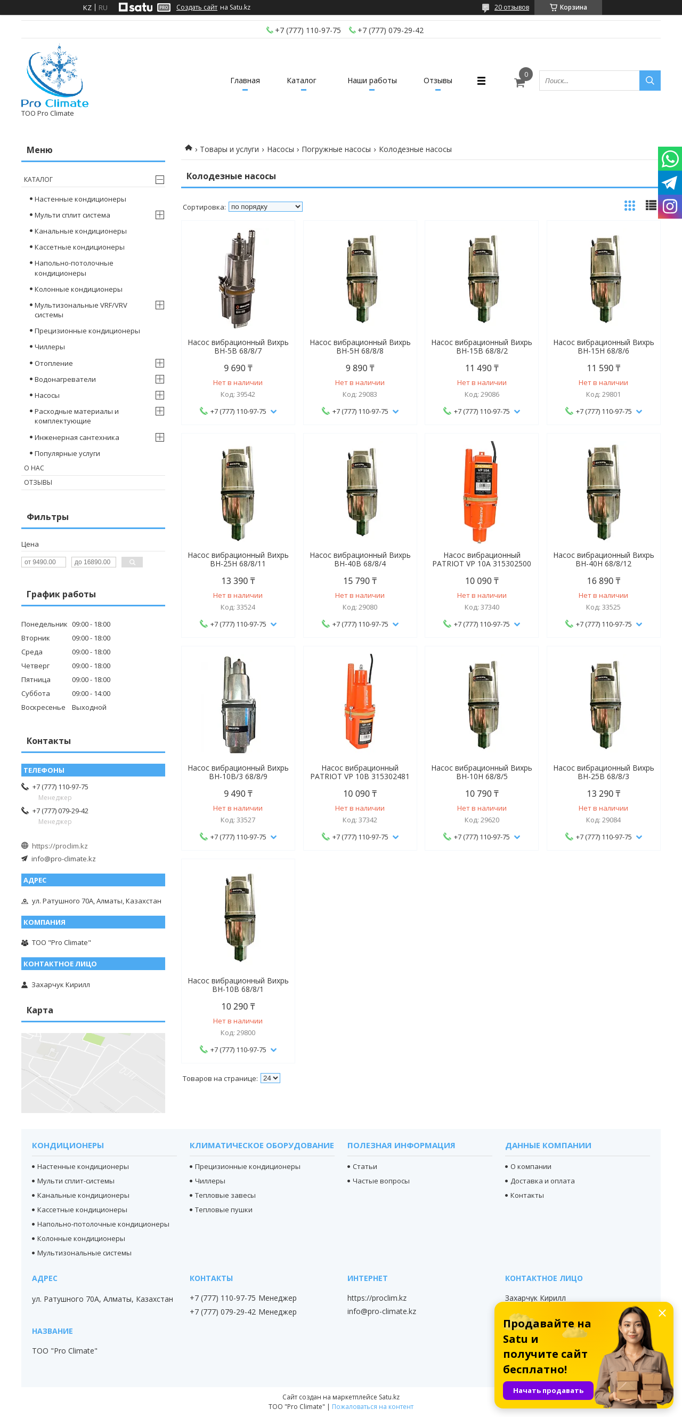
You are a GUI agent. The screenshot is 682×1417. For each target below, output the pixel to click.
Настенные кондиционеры (80, 199)
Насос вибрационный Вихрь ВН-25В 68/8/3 (603, 772)
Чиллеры (50, 346)
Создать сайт (196, 7)
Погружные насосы (336, 149)
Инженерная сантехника (77, 437)
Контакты (527, 1195)
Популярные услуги (67, 453)
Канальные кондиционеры (81, 231)
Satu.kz (389, 1397)
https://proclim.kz (60, 846)
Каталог (301, 80)
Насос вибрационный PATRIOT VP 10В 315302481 (360, 772)
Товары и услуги (229, 149)
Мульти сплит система (72, 215)
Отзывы (438, 80)
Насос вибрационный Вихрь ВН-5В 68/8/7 (238, 346)
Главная (245, 80)
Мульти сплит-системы (76, 1181)
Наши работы (372, 80)
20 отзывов (511, 7)
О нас (34, 468)
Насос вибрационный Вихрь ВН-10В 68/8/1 (238, 985)
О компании (530, 1166)
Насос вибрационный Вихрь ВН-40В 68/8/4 (360, 559)
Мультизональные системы (84, 1253)
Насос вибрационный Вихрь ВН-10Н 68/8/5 (481, 772)
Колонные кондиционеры (79, 289)
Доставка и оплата (542, 1181)
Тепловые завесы (225, 1195)
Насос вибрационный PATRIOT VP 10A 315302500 (481, 559)
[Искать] (650, 80)
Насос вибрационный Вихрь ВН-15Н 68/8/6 (603, 346)
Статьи (365, 1166)
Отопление (54, 363)
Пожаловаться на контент (372, 1406)
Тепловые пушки (224, 1209)
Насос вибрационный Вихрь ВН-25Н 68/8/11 (238, 559)
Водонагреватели (65, 379)
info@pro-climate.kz (63, 858)
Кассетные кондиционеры (80, 247)
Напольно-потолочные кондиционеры (74, 267)
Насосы (280, 149)
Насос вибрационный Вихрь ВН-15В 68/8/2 (481, 346)
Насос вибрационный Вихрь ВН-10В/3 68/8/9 (238, 772)
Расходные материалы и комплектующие (77, 416)
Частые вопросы (381, 1181)
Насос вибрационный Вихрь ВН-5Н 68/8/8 (360, 346)
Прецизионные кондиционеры (87, 330)
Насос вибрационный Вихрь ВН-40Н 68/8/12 (603, 559)
